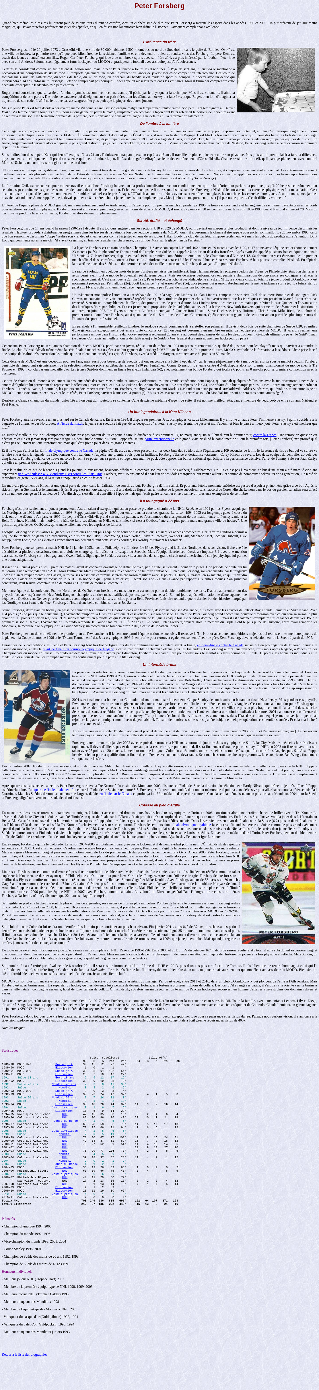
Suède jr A (64, 1066)
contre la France (264, 435)
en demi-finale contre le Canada (220, 645)
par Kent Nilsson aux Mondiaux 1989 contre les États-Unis (60, 474)
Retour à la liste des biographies (24, 1384)
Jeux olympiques (65, 1118)
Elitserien (64, 1070)
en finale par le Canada (115, 794)
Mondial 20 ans (64, 1090)
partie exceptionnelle (159, 439)
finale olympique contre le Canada (69, 450)
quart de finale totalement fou (55, 790)
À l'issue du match (70, 423)
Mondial (65, 1094)
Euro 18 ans (64, 1082)
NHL (64, 1126)
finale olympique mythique (191, 825)
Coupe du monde (66, 1134)
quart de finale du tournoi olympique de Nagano (78, 649)
